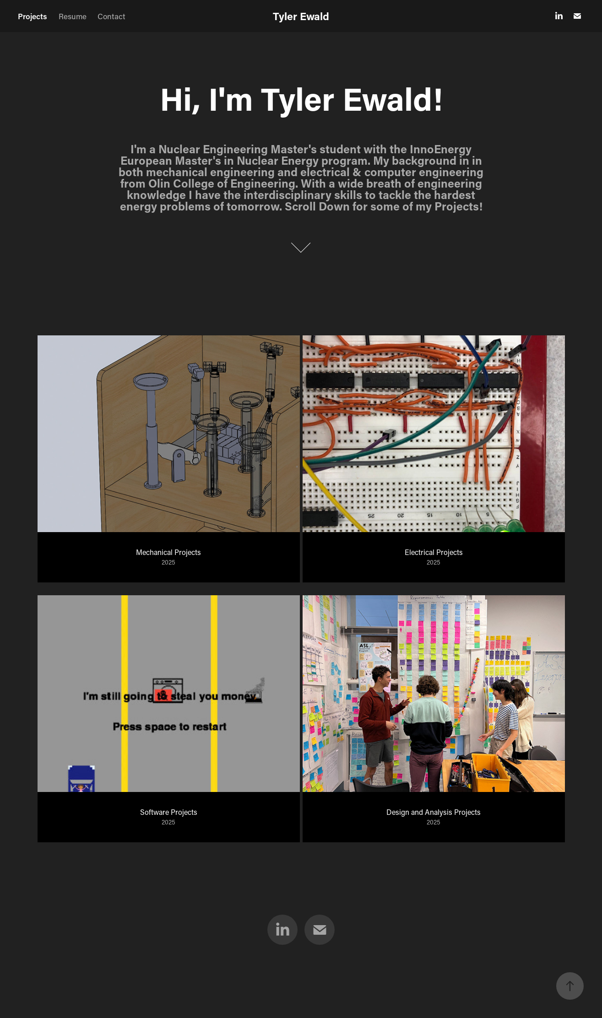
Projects (32, 16)
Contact (111, 16)
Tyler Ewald (301, 16)
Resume (73, 16)
